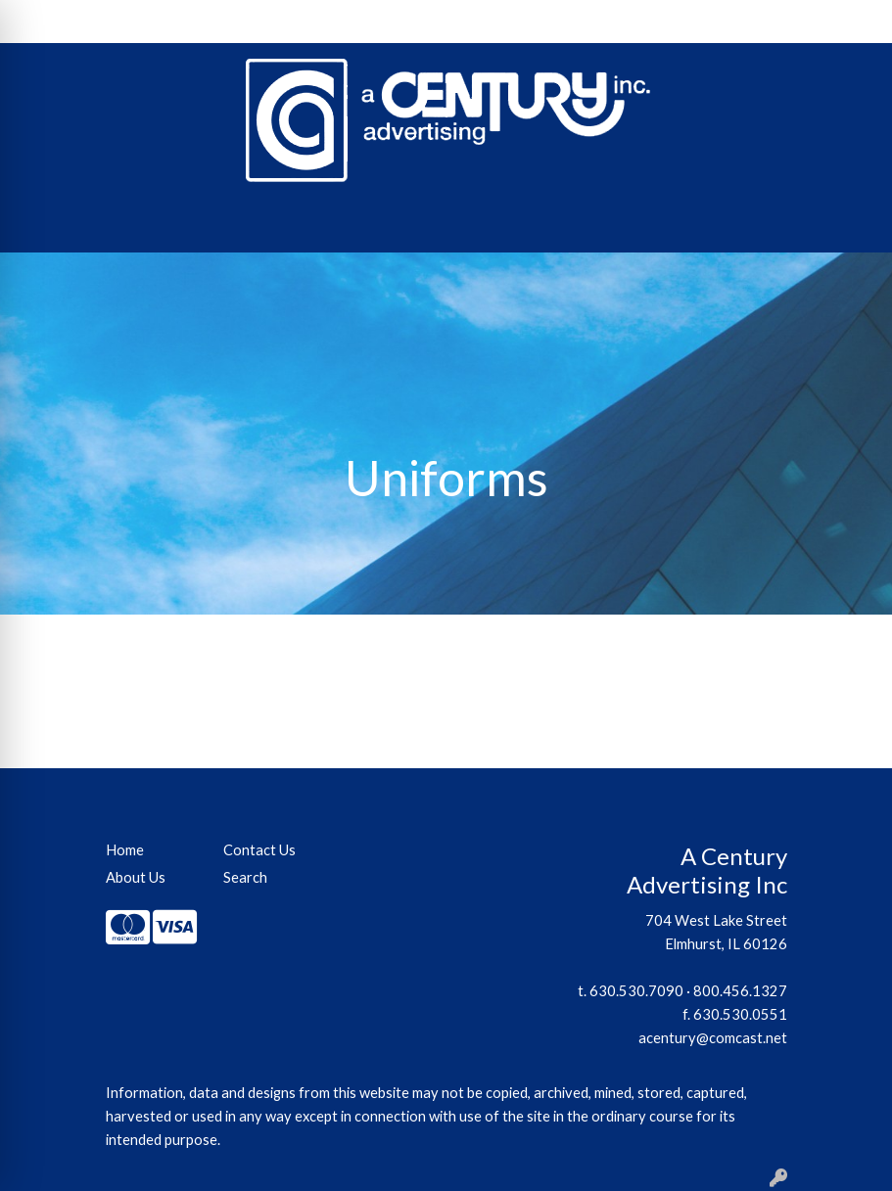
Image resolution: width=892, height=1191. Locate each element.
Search (695, 21)
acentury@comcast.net (712, 1038)
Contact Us (191, 21)
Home (40, 21)
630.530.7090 (636, 991)
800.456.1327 (740, 991)
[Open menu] (852, 224)
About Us (106, 21)
